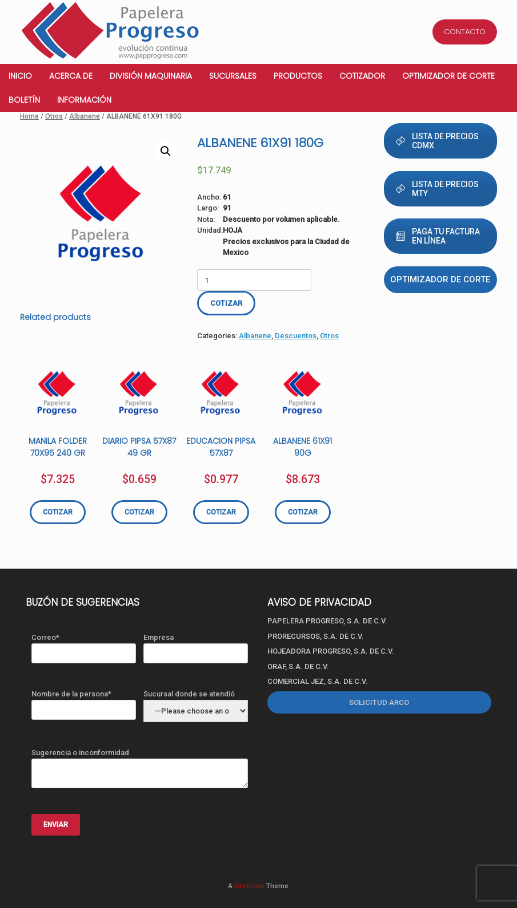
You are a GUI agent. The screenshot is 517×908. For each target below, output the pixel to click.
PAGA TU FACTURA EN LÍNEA (438, 236)
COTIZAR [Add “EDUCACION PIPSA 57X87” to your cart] (221, 512)
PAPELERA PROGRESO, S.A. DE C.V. (327, 621)
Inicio (20, 76)
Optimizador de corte (448, 76)
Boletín (24, 100)
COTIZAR (226, 303)
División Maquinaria (151, 76)
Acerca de (71, 76)
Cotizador (362, 76)
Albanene (84, 116)
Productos (298, 76)
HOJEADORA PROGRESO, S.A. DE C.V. (330, 651)
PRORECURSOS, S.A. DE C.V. (315, 636)
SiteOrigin (249, 886)
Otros (54, 116)
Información (84, 100)
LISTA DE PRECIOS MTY (437, 189)
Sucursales (233, 76)
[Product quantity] (254, 280)
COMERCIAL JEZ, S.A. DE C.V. (317, 681)
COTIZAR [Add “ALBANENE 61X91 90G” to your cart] (303, 512)
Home (29, 116)
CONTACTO (465, 31)
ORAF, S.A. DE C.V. (298, 666)
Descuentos (295, 335)
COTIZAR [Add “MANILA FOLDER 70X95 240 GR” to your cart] (58, 512)
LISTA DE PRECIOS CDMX (437, 141)
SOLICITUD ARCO (379, 702)
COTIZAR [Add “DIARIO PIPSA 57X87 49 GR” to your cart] (139, 512)
